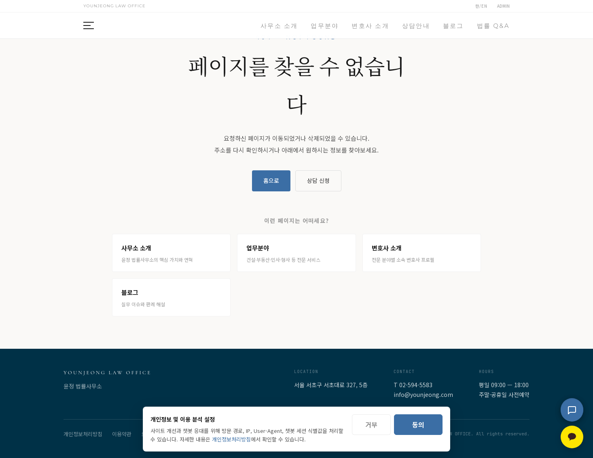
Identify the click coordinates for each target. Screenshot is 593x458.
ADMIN (503, 6)
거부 (371, 424)
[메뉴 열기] (92, 25)
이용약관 (121, 434)
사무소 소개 (279, 26)
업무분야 (325, 26)
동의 (418, 424)
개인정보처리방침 (83, 434)
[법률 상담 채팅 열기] (572, 410)
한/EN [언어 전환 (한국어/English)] (481, 6)
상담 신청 (318, 180)
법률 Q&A (493, 26)
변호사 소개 (370, 26)
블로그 (453, 26)
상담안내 (416, 26)
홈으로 (271, 180)
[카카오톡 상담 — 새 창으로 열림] (572, 437)
